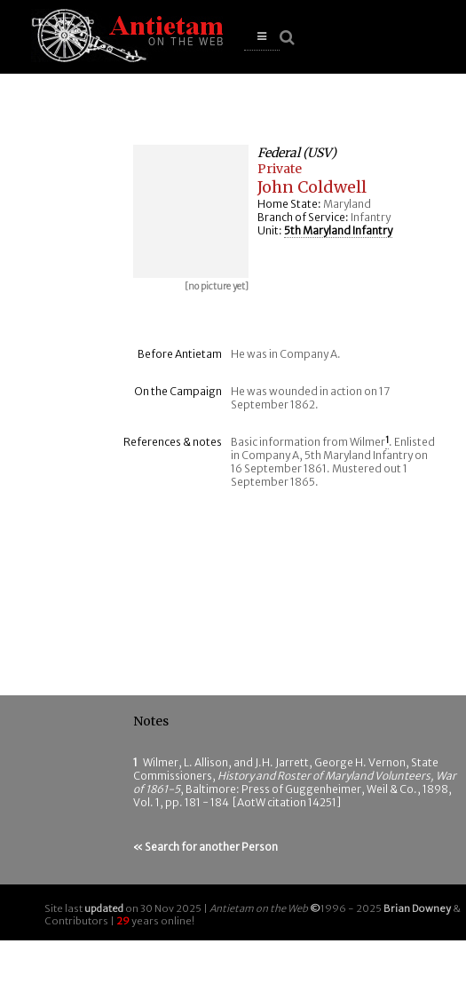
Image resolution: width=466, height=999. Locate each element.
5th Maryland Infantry (338, 230)
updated (103, 908)
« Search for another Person (205, 846)
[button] (262, 37)
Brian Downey (417, 908)
